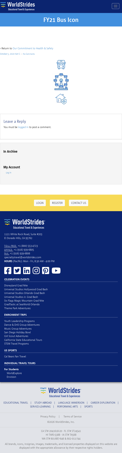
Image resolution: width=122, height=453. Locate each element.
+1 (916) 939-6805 (24, 249)
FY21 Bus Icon (61, 19)
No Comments (29, 54)
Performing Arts (67, 406)
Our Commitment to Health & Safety (33, 48)
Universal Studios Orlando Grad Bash (24, 293)
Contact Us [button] (78, 203)
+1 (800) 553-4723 (28, 245)
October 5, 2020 (7, 53)
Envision (11, 376)
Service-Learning (40, 406)
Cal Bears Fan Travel (15, 356)
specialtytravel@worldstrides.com (22, 257)
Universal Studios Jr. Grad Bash (21, 297)
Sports (88, 406)
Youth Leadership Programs (19, 321)
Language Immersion (71, 402)
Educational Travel (16, 402)
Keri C (17, 53)
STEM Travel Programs (16, 343)
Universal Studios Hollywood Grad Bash (26, 289)
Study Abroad (43, 402)
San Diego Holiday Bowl (17, 332)
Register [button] (57, 203)
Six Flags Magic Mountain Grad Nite (24, 300)
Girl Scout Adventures (16, 336)
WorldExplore (14, 373)
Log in (8, 172)
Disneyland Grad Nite (16, 285)
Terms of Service (73, 416)
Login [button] (40, 203)
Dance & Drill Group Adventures (22, 324)
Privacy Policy (47, 416)
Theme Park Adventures (17, 308)
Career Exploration (103, 402)
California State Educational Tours (23, 340)
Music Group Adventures (18, 328)
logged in (23, 127)
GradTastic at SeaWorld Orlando (22, 304)
